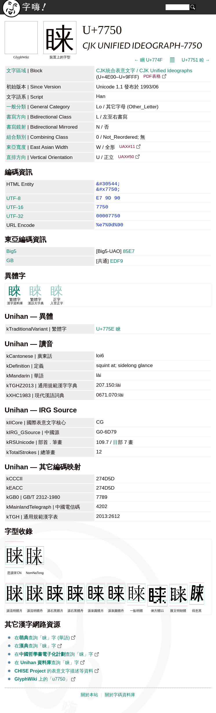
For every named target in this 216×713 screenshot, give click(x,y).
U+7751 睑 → (196, 60)
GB (10, 268)
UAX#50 (126, 156)
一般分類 (16, 107)
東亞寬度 (16, 147)
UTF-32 (14, 221)
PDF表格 (151, 76)
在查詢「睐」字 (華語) (42, 645)
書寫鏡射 (16, 127)
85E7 (128, 259)
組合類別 (16, 137)
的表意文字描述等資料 (53, 678)
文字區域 (16, 70)
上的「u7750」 (42, 686)
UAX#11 (127, 146)
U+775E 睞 (108, 336)
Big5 (11, 259)
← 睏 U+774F (148, 60)
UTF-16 (14, 211)
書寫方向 (16, 117)
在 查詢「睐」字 (46, 670)
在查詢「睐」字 (35, 653)
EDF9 (116, 268)
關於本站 (89, 702)
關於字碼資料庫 (120, 702)
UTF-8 (13, 201)
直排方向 (16, 157)
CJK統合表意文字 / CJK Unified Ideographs (144, 70)
